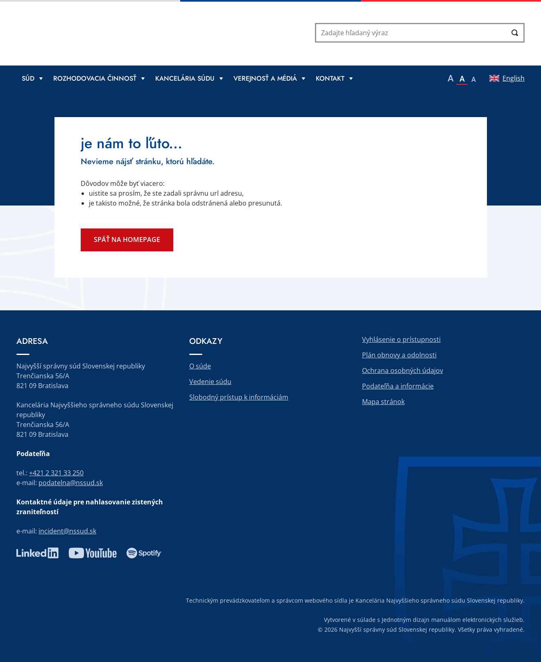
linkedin (37, 553)
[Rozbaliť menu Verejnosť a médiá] (269, 78)
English (514, 78)
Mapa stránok (383, 401)
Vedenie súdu (210, 381)
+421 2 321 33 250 (56, 472)
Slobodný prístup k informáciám (238, 397)
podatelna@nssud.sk (70, 482)
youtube (92, 553)
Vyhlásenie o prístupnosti (401, 339)
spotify (144, 553)
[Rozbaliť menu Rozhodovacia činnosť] (99, 78)
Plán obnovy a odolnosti (399, 354)
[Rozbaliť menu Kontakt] (334, 78)
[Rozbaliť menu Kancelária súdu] (189, 78)
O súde (200, 366)
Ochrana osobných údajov (402, 370)
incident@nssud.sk (67, 530)
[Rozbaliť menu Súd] (32, 78)
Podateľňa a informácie (398, 386)
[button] (450, 78)
